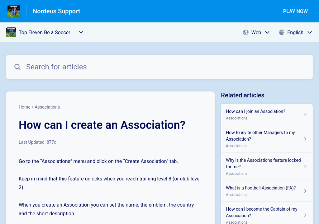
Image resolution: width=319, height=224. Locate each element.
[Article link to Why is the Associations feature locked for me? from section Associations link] (267, 166)
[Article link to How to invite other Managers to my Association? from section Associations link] (267, 139)
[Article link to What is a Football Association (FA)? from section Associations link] (267, 191)
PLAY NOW (295, 11)
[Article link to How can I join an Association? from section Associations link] (267, 114)
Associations (47, 107)
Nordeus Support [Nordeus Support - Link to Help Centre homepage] (56, 11)
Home (25, 107)
